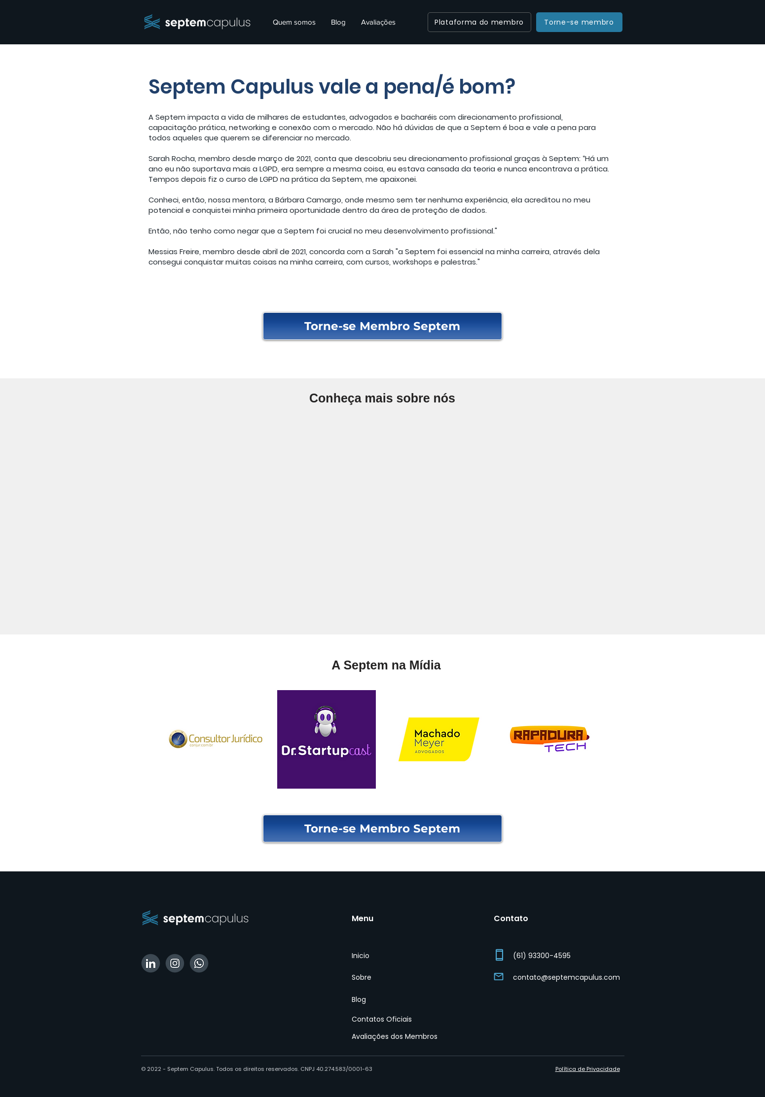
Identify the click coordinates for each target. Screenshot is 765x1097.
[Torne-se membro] (579, 22)
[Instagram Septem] (174, 963)
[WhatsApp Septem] (199, 963)
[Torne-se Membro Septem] (382, 326)
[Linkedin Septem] (150, 963)
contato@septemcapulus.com (566, 977)
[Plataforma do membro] (479, 22)
